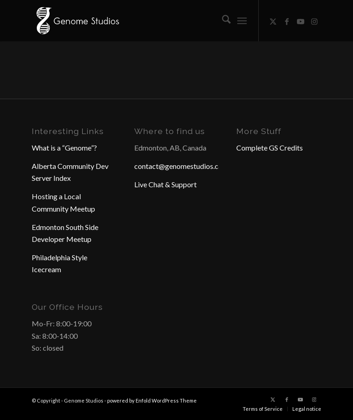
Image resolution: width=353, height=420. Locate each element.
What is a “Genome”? (64, 147)
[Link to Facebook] (287, 21)
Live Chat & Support (165, 184)
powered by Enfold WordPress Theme (152, 400)
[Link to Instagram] (314, 21)
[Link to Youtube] (300, 21)
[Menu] (242, 20)
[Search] (222, 20)
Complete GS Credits (269, 147)
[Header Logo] (77, 20)
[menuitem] (222, 20)
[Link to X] (273, 21)
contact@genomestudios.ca (178, 166)
